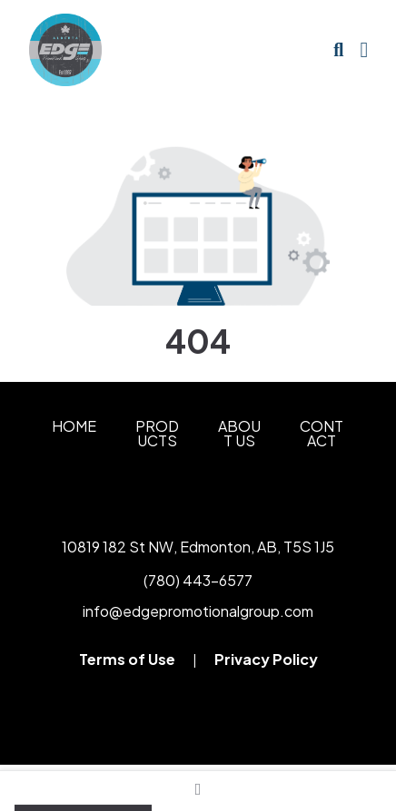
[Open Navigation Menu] (363, 50)
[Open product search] (338, 50)
